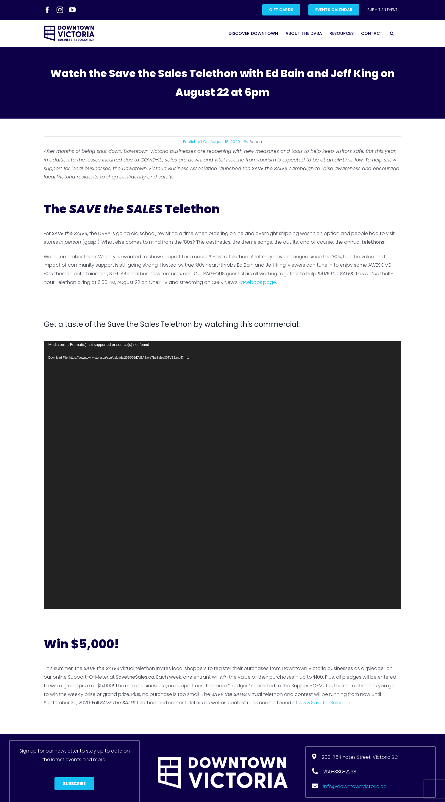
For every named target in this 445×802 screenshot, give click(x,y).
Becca (255, 141)
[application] (222, 475)
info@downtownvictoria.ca (355, 786)
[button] (392, 33)
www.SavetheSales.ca (324, 702)
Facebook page (257, 282)
